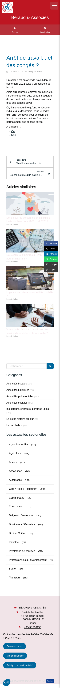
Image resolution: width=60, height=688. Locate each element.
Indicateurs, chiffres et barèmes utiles (27, 409)
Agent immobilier (18, 444)
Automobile (15, 480)
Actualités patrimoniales (19, 396)
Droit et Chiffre (17, 533)
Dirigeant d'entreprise (21, 515)
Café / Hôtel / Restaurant (23, 488)
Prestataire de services (22, 551)
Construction (16, 506)
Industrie (14, 542)
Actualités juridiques (17, 390)
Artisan (13, 462)
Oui (13, 131)
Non (13, 135)
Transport (14, 577)
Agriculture (15, 453)
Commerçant (16, 497)
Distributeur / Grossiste (22, 524)
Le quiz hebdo (14, 425)
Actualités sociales (17, 402)
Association (15, 471)
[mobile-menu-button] (54, 6)
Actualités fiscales (16, 383)
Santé (12, 568)
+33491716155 (32, 627)
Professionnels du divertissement (28, 560)
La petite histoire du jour (20, 419)
